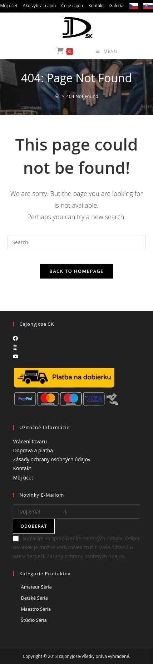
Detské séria (34, 598)
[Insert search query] (76, 242)
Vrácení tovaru (30, 441)
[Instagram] (15, 347)
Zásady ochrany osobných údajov (51, 459)
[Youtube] (16, 356)
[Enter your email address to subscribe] (76, 512)
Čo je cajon (72, 6)
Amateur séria (36, 587)
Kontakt (96, 6)
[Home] (57, 96)
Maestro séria (36, 609)
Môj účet (9, 6)
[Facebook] (15, 338)
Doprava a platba (33, 450)
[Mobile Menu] (96, 51)
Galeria (116, 6)
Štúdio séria (33, 620)
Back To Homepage (76, 271)
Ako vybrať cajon (39, 6)
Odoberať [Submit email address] (33, 526)
